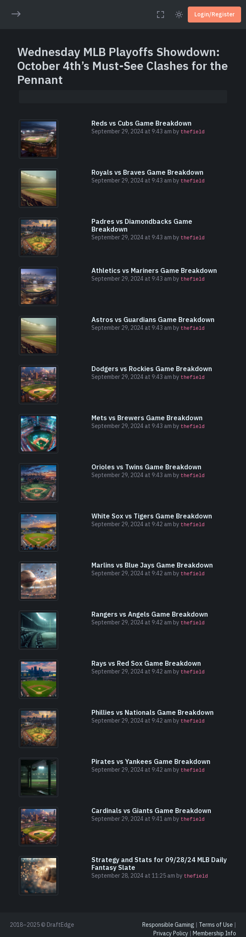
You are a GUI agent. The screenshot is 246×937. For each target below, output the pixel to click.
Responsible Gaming (168, 924)
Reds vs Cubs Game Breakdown (141, 123)
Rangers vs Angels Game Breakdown (149, 614)
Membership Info (214, 933)
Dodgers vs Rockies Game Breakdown (151, 369)
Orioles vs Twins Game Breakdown (146, 467)
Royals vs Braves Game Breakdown (147, 172)
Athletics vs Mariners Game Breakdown (154, 270)
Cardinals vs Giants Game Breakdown (151, 810)
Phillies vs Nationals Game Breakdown (152, 712)
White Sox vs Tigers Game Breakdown (151, 516)
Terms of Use (216, 924)
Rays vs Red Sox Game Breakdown (146, 663)
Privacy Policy (170, 933)
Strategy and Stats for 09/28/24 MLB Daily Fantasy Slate (159, 864)
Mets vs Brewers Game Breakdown (147, 418)
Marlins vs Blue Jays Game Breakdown (152, 565)
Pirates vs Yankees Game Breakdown (150, 761)
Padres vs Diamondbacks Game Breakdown (141, 225)
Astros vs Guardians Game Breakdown (152, 319)
